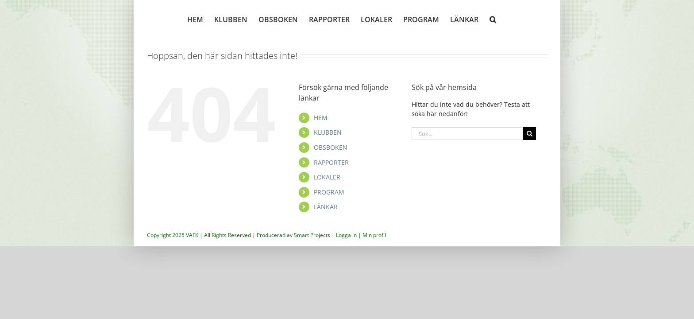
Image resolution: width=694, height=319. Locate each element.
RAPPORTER (331, 162)
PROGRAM (329, 192)
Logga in (346, 235)
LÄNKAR (326, 206)
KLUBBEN (328, 132)
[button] (498, 18)
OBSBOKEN (330, 147)
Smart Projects (312, 235)
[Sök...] (467, 133)
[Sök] (529, 133)
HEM (321, 117)
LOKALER (327, 177)
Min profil (374, 235)
